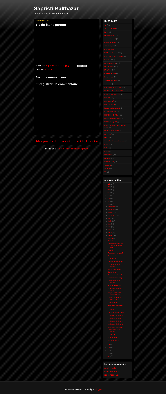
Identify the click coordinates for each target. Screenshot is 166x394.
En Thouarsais (109, 66)
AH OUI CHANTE (110, 28)
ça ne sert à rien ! (110, 39)
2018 (108, 344)
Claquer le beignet (110, 42)
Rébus (106, 148)
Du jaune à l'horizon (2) (115, 321)
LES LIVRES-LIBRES (111, 375)
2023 (108, 193)
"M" (105, 25)
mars (110, 232)
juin (109, 224)
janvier (110, 238)
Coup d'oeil (112, 334)
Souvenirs (107, 158)
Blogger (98, 389)
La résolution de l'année (116, 312)
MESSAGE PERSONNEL (112, 118)
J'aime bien (108, 84)
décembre (111, 207)
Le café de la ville (110, 368)
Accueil (66, 141)
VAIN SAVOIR (109, 162)
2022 (108, 195)
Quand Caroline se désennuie (114, 141)
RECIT (106, 151)
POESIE (107, 137)
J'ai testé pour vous (110, 80)
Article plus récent (46, 141)
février (110, 235)
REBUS (106, 144)
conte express (109, 49)
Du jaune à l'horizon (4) (115, 315)
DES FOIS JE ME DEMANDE (114, 56)
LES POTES (108, 98)
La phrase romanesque (112, 94)
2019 (108, 204)
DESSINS (107, 60)
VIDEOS (49, 70)
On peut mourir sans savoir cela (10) (115, 293)
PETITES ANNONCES (111, 130)
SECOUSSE (108, 155)
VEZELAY (107, 165)
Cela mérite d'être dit (115, 275)
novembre (111, 209)
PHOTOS (107, 134)
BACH (106, 32)
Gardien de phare (110, 73)
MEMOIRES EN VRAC (111, 115)
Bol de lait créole (109, 35)
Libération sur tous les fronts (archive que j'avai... (115, 245)
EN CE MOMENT (110, 63)
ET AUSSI (107, 70)
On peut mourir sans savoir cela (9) (115, 298)
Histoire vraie (108, 77)
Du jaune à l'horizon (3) (115, 318)
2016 (108, 350)
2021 (108, 198)
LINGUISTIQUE (109, 104)
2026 (108, 184)
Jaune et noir (112, 272)
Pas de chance (113, 302)
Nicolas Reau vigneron (111, 371)
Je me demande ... (114, 340)
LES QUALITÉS (109, 101)
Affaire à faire (112, 256)
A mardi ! (111, 241)
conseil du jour (109, 46)
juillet (110, 221)
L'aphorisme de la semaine (113, 87)
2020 (108, 201)
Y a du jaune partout (114, 269)
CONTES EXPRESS (111, 53)
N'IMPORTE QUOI (110, 122)
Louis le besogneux (110, 111)
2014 (108, 356)
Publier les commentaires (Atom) (73, 149)
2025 (108, 187)
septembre (112, 215)
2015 (108, 353)
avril (110, 230)
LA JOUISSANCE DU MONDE (114, 91)
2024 (108, 190)
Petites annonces (113, 337)
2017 (108, 347)
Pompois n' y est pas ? (115, 253)
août (110, 218)
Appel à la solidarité (114, 285)
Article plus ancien (87, 141)
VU (105, 172)
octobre (111, 212)
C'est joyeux (112, 259)
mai (109, 227)
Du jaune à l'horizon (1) (115, 324)
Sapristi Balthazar (56, 8)
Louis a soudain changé (112, 108)
